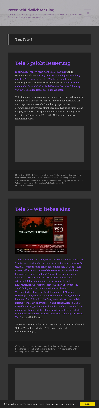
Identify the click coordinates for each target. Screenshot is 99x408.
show (29, 177)
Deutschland (20, 177)
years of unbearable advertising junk (56, 107)
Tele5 (64, 183)
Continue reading (26, 331)
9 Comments (43, 351)
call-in (65, 175)
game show (37, 177)
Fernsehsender (73, 180)
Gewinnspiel (48, 177)
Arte (24, 317)
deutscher (29, 183)
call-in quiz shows (66, 100)
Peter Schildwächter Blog (31, 9)
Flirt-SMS (63, 346)
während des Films (48, 349)
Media (56, 175)
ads (38, 180)
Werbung (63, 349)
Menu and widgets (87, 16)
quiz (79, 175)
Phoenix (38, 317)
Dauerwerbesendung (57, 180)
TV (81, 180)
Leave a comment (25, 185)
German (38, 183)
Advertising (48, 175)
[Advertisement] (49, 144)
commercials (20, 180)
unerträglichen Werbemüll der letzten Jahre (38, 82)
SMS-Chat (35, 349)
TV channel (31, 180)
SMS (70, 349)
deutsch (44, 180)
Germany (72, 175)
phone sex (56, 183)
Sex (43, 183)
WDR (30, 317)
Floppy (36, 175)
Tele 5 (48, 183)
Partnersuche (74, 346)
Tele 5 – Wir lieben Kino (43, 209)
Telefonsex (19, 183)
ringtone (72, 177)
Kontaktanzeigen (22, 349)
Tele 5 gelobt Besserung (42, 63)
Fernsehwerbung (61, 177)
